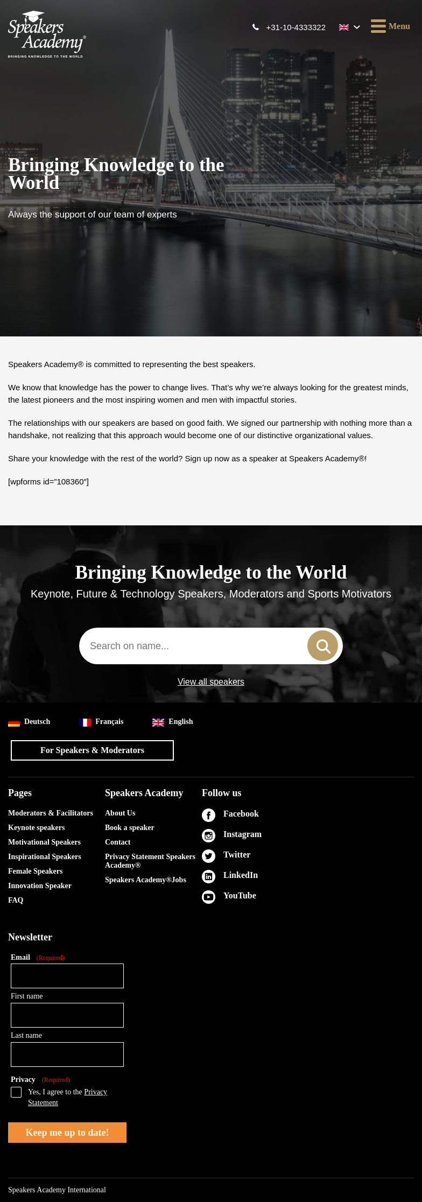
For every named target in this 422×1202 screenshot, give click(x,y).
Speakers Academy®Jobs (145, 880)
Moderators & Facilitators (50, 813)
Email (38, 957)
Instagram (242, 834)
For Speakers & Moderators (92, 750)
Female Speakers (35, 871)
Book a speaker (129, 828)
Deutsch (29, 722)
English (172, 722)
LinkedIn (240, 875)
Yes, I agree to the (67, 1097)
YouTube (239, 895)
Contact (117, 842)
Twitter (236, 854)
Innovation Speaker (40, 886)
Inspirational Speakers (44, 857)
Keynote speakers (36, 828)
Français (101, 722)
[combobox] (211, 646)
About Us (120, 813)
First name (27, 996)
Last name (26, 1035)
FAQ (16, 900)
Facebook (241, 813)
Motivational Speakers (44, 842)
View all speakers (211, 682)
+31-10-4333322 (296, 27)
